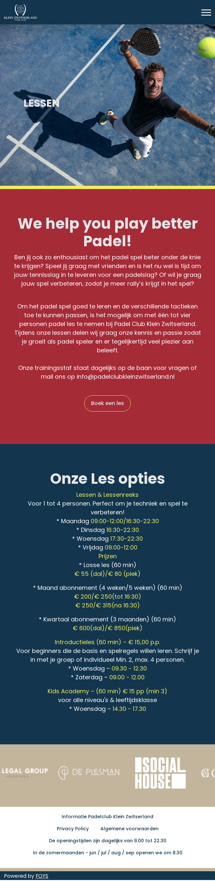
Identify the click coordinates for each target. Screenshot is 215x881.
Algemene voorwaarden (129, 828)
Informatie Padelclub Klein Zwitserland (107, 816)
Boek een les (107, 403)
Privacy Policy (73, 828)
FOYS (42, 876)
